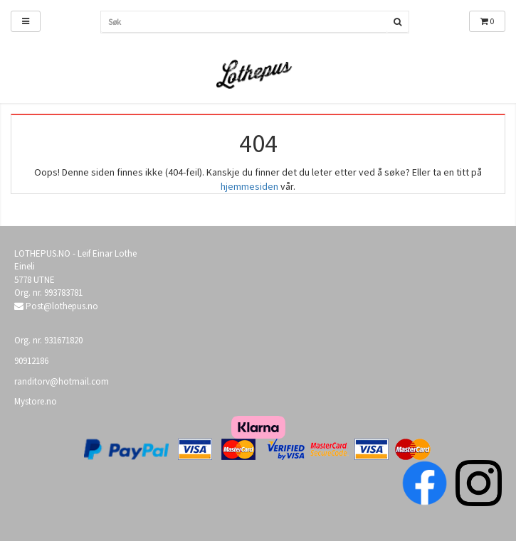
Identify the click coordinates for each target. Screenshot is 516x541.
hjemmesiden (249, 186)
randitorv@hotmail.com (61, 381)
